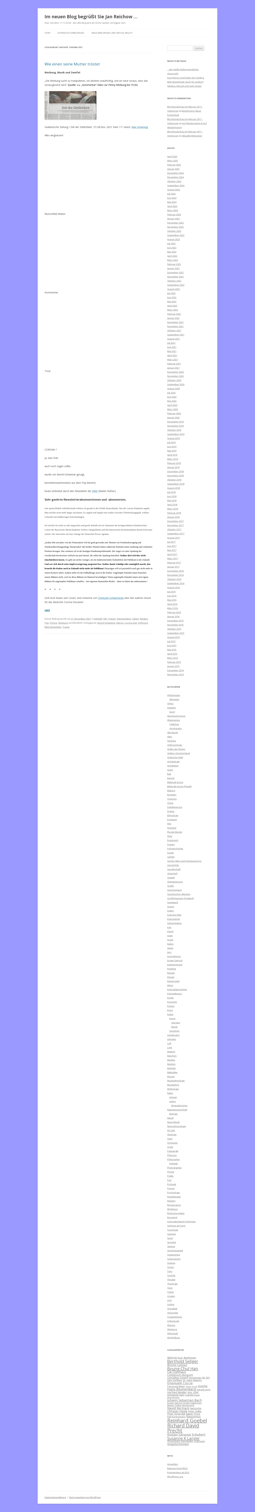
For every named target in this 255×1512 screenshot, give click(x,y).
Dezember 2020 (175, 372)
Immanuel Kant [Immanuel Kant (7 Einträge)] (176, 1394)
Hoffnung (143, 622)
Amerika (171, 740)
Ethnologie (172, 815)
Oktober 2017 (174, 529)
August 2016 (173, 587)
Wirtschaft (172, 1333)
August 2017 (173, 537)
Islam (170, 935)
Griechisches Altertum (178, 894)
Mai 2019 (171, 450)
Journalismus (174, 956)
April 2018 (172, 504)
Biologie (173, 1113)
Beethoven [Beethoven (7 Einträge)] (190, 1357)
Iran (169, 927)
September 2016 (175, 583)
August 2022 (173, 289)
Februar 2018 (174, 512)
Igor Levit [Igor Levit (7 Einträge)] (193, 1392)
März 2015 (172, 657)
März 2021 (172, 359)
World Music (173, 1337)
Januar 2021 (173, 367)
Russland (172, 1217)
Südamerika (173, 1254)
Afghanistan (173, 695)
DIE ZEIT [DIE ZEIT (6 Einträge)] (206, 1377)
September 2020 (175, 384)
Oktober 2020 (174, 380)
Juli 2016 (171, 591)
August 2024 (173, 189)
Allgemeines (173, 720)
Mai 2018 (171, 500)
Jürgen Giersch (175, 960)
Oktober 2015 (174, 628)
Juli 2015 (171, 641)
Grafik (170, 885)
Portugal (171, 1184)
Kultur (170, 1014)
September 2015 (175, 633)
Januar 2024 (173, 218)
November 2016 (175, 575)
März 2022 (172, 309)
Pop (47, 622)
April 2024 (172, 206)
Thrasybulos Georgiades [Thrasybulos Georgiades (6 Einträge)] (180, 1441)
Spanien (171, 1234)
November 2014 (175, 674)
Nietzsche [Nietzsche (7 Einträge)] (195, 1408)
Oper (170, 1138)
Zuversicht (172, 73)
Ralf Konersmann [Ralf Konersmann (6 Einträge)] (176, 1416)
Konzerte (172, 1001)
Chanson (172, 798)
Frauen (112, 618)
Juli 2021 (171, 342)
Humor (170, 906)
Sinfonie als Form (176, 1225)
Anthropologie (174, 745)
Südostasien (174, 1258)
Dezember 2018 (175, 471)
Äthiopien (174, 699)
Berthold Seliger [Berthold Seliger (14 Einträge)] (182, 1361)
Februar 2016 (174, 612)
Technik (171, 1275)
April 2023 (172, 255)
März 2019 (172, 459)
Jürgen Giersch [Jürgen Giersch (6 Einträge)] (175, 1402)
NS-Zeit (171, 1130)
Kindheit (171, 968)
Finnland (171, 827)
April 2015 (172, 653)
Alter (169, 736)
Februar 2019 (174, 463)
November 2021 (175, 326)
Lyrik (169, 1047)
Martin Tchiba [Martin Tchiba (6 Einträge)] (174, 1405)
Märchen (172, 1055)
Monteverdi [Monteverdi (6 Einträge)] (188, 1405)
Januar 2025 (173, 168)
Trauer (66, 627)
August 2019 (173, 438)
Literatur (175, 1022)
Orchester (172, 1142)
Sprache (171, 1242)
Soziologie (172, 1229)
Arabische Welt (175, 757)
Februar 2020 (174, 413)
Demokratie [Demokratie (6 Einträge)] (195, 1377)
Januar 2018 (173, 517)
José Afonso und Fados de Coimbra (185, 77)
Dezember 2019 (175, 421)
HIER (47, 610)
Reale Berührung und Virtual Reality (112, 32)
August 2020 (173, 388)
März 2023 (172, 260)
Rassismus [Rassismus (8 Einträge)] (193, 1416)
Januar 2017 (173, 566)
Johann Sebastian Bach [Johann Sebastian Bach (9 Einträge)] (184, 1400)
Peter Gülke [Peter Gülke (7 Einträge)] (194, 1411)
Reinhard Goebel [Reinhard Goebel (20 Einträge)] (187, 1420)
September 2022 (175, 284)
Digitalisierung (174, 807)
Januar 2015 (173, 666)
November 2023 (175, 226)
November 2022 (175, 276)
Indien (170, 910)
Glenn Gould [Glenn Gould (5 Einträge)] (191, 1386)
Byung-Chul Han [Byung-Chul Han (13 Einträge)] (182, 1368)
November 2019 (175, 425)
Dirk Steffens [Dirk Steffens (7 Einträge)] (174, 1380)
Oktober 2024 (174, 181)
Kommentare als (178, 1472)
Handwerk (172, 902)
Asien (170, 769)
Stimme (171, 1246)
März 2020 (172, 409)
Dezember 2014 (175, 670)
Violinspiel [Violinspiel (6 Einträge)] (199, 1441)
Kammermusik (174, 964)
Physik (170, 1171)
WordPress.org (175, 1476)
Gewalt (171, 877)
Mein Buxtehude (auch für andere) (185, 81)
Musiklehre (173, 1084)
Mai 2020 (171, 401)
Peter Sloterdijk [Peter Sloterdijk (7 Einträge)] (176, 1413)
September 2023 (175, 235)
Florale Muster (174, 832)
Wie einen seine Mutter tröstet (72, 63)
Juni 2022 (171, 297)
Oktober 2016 (174, 579)
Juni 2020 (171, 396)
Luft (169, 1043)
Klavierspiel (173, 981)
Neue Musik (173, 1122)
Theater (171, 1279)
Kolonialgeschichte (177, 989)
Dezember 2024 (175, 173)
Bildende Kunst (175, 782)
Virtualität (172, 1308)
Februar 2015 (174, 662)
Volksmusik (173, 1321)
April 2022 (172, 305)
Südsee (171, 1263)
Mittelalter (172, 1072)
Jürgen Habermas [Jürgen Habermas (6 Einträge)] (192, 1402)
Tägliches (174, 724)
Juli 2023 (171, 243)
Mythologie (173, 1088)
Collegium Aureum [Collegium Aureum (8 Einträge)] (180, 1375)
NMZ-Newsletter (53, 627)
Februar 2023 (174, 264)
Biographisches (179, 1105)
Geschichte (173, 865)
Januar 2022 (173, 318)
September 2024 (175, 185)
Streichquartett (175, 1250)
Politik (170, 1176)
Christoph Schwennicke (111, 598)
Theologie (172, 1283)
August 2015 (173, 637)
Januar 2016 (173, 616)
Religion (171, 1200)
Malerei (171, 1051)
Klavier (170, 977)
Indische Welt (174, 914)
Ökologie (172, 1134)
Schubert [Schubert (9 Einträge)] (198, 1434)
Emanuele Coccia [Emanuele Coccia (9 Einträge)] (180, 1383)
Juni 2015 (171, 645)
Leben (135, 618)
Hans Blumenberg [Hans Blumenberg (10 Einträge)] (181, 1389)
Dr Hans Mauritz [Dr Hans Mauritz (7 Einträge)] (192, 1380)
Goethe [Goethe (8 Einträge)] (202, 1386)
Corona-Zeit (130, 622)
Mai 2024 (171, 202)
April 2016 (172, 604)
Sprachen (174, 1030)
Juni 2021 (171, 347)
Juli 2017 (171, 541)
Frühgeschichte (175, 848)
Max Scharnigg (139, 127)
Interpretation (124, 618)
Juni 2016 (171, 595)
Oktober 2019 (174, 430)
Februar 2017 (174, 562)
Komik (170, 997)
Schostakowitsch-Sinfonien (181, 1221)
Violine (170, 1304)
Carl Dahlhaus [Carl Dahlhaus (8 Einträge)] (176, 1372)
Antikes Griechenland (178, 753)
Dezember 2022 (175, 272)
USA (169, 1300)
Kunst (172, 1018)
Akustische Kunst (176, 715)
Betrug (119, 622)
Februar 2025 (174, 164)
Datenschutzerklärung (71, 32)
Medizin (171, 1064)
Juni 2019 (171, 446)
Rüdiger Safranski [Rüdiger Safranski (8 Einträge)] (179, 1435)
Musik (174, 1026)
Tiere (170, 1287)
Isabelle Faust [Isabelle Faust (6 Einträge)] (192, 1394)
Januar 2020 (173, 417)
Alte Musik (172, 732)
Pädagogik (172, 1151)
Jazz (169, 952)
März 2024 (172, 210)
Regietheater (174, 1196)
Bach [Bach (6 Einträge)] (180, 1357)
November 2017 (175, 525)
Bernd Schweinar (106, 622)
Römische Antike (176, 1213)
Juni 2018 (171, 496)
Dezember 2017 (175, 521)
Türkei (170, 1292)
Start (48, 32)
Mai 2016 (171, 599)
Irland (170, 931)
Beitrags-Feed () (177, 1468)
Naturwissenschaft (177, 1109)
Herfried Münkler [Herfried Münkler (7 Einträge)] (177, 1392)
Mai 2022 (171, 301)
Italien (170, 943)
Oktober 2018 (174, 479)
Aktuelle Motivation (192, 135)
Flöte (169, 836)
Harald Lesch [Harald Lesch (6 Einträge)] (203, 1389)
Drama (170, 811)
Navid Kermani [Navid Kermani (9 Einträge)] (178, 1408)
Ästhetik (98, 618)
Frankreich (172, 840)
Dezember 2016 (175, 570)
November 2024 (175, 177)
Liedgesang (173, 1035)
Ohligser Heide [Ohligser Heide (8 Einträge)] (177, 1411)
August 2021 (173, 338)
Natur (170, 1093)
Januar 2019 (173, 467)
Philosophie (173, 1159)
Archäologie (173, 761)
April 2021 (172, 355)
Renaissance (174, 1205)
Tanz (169, 1271)
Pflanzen (172, 1155)
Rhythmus (172, 1209)
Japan (170, 948)
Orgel (170, 1147)
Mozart (171, 1076)
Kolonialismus (174, 993)
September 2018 (175, 483)
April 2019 (172, 454)
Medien (144, 618)
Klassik (171, 972)
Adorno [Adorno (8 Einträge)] (172, 1358)
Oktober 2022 (174, 280)
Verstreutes (175, 728)
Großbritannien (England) (180, 898)
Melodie (171, 1068)
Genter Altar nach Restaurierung (184, 861)
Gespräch (172, 873)
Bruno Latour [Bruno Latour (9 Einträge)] (177, 1365)
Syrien (170, 1267)
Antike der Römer (176, 749)
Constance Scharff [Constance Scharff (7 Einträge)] (177, 1377)
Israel (170, 939)
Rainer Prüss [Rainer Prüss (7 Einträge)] (193, 1413)
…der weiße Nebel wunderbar (183, 69)
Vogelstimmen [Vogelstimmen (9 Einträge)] (178, 1444)
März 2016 (172, 608)
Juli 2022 (171, 293)
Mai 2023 (171, 251)
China (170, 803)
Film (105, 618)
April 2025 (172, 156)
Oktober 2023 (174, 231)
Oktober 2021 (174, 330)
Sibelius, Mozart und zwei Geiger (184, 86)
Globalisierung (175, 881)
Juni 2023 (171, 247)
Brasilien (171, 794)
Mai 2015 (171, 649)
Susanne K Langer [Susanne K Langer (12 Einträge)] (183, 1438)
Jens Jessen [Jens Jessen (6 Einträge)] (173, 1397)
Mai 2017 (171, 550)
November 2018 (175, 475)
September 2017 (175, 533)
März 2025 (172, 160)
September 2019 (175, 434)
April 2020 (172, 405)
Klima (170, 985)
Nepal (170, 1117)
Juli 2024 (171, 193)
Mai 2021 (171, 351)
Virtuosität (172, 1312)
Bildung (171, 790)
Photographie (174, 1167)
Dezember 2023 (175, 222)
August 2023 (173, 239)
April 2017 (172, 554)
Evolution (172, 819)
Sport (172, 711)
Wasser (171, 1325)
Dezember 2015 (175, 620)
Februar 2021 (174, 363)
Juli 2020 (171, 392)
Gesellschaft (174, 869)
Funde (170, 852)
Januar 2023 (173, 268)
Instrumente (173, 919)
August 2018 (173, 488)
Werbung (63, 622)
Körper (170, 1006)
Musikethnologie (176, 1080)
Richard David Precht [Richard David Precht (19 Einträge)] (183, 1428)
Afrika (170, 703)
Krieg (170, 1010)
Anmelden (172, 1464)
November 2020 (175, 376)
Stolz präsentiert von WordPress (85, 1497)
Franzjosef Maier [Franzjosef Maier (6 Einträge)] (176, 1386)
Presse (53, 622)
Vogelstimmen (174, 1316)
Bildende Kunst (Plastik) (179, 786)
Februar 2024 (174, 214)
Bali (169, 774)
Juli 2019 (171, 442)
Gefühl (170, 856)
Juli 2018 (171, 492)
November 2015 (175, 624)
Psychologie (173, 1192)
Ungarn (171, 1296)
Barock (170, 778)
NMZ (95, 491)
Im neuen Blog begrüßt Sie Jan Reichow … (91, 16)
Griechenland (174, 890)
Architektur (173, 765)
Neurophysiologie (176, 1126)
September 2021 (175, 334)
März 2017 (172, 558)
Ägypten (171, 707)
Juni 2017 (171, 546)
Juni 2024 (171, 197)
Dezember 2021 (175, 322)
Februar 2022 (174, 313)
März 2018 (172, 508)
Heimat (173, 1097)
